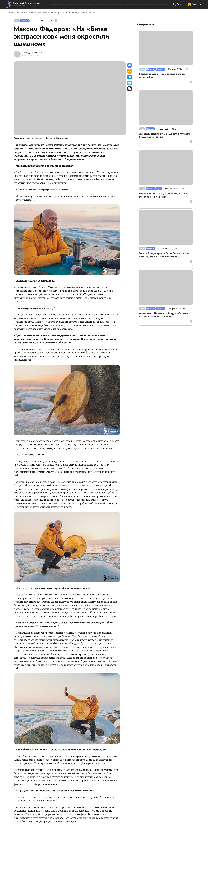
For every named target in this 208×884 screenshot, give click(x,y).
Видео (158, 188)
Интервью (25, 20)
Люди (18, 12)
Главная (9, 12)
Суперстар (160, 69)
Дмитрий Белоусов (36, 53)
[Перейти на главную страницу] (22, 4)
